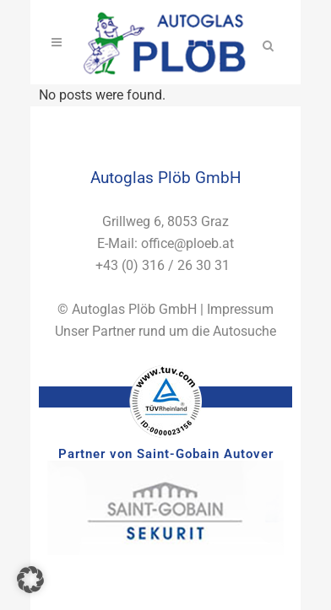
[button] (30, 579)
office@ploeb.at (187, 243)
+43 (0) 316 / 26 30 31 (162, 265)
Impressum (240, 309)
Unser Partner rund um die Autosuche (165, 331)
